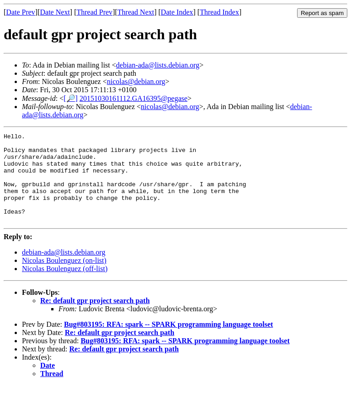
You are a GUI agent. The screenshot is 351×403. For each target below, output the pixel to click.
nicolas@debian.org (136, 81)
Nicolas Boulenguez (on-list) (64, 278)
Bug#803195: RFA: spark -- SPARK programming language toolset (168, 342)
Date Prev (20, 12)
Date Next (55, 12)
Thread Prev (94, 12)
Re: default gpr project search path (95, 318)
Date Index (177, 12)
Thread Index (219, 12)
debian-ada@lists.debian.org (157, 65)
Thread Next (135, 12)
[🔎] (71, 98)
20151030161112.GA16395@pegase (133, 98)
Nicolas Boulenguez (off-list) (64, 286)
